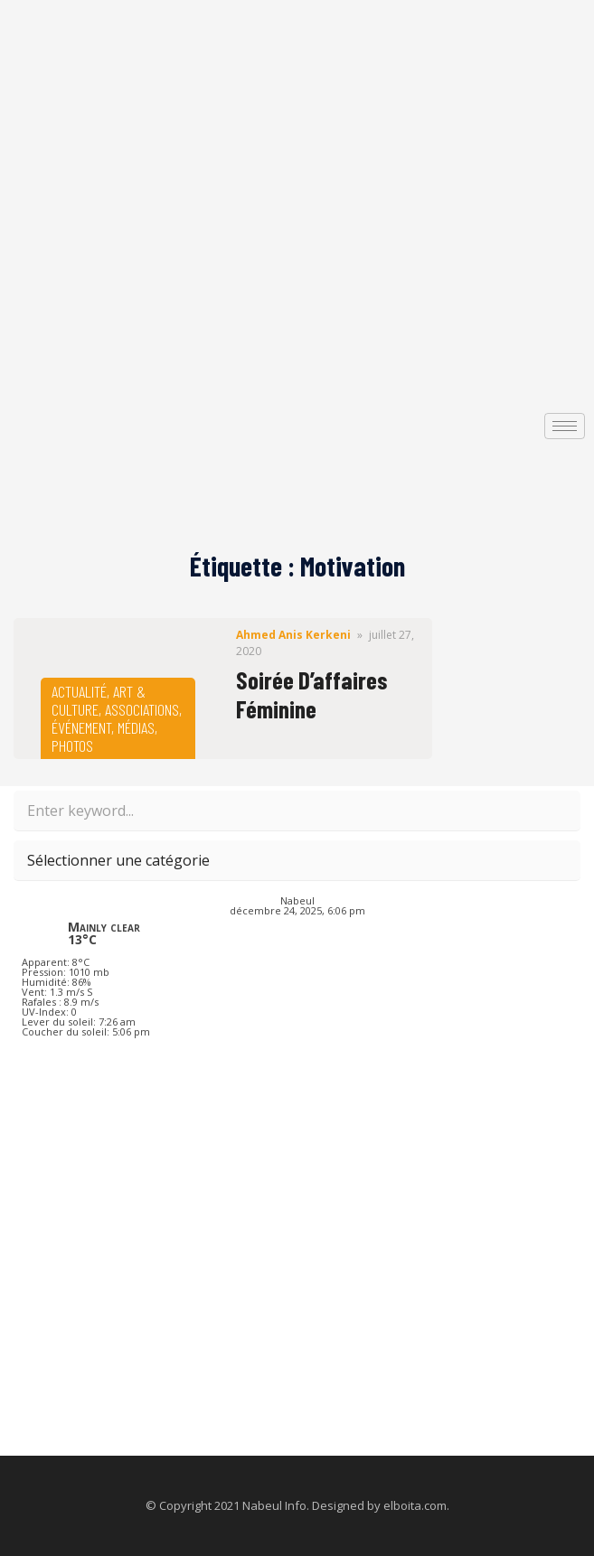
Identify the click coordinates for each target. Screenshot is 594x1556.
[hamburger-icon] (564, 426)
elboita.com (415, 1505)
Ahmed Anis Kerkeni (293, 634)
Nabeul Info (274, 1505)
